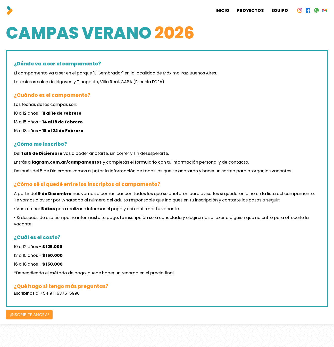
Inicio (222, 10)
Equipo (279, 10)
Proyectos (250, 10)
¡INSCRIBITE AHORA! (29, 315)
